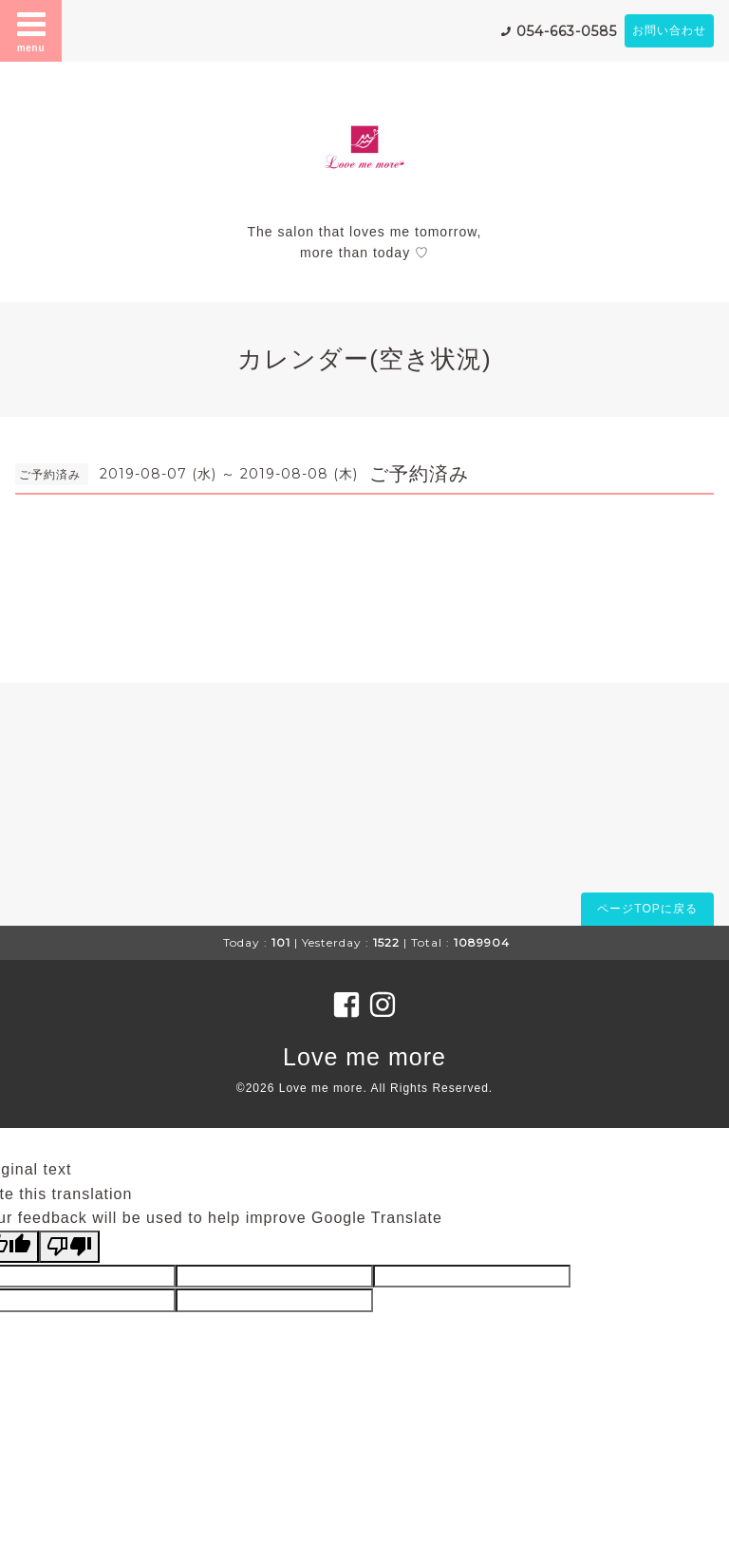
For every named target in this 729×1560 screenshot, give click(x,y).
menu (31, 30)
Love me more (364, 1056)
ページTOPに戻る (647, 908)
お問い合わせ (669, 30)
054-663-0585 (566, 31)
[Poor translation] (69, 1247)
